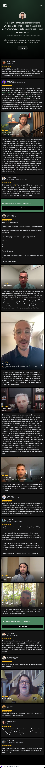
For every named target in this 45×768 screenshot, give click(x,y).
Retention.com (6, 92)
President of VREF (12, 659)
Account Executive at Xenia (14, 521)
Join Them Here (22, 208)
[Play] (41, 132)
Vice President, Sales (12, 635)
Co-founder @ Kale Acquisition (15, 743)
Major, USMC (10, 63)
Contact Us (22, 48)
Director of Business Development (16, 82)
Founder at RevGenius (13, 217)
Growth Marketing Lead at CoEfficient (17, 179)
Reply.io (27, 96)
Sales (8, 708)
